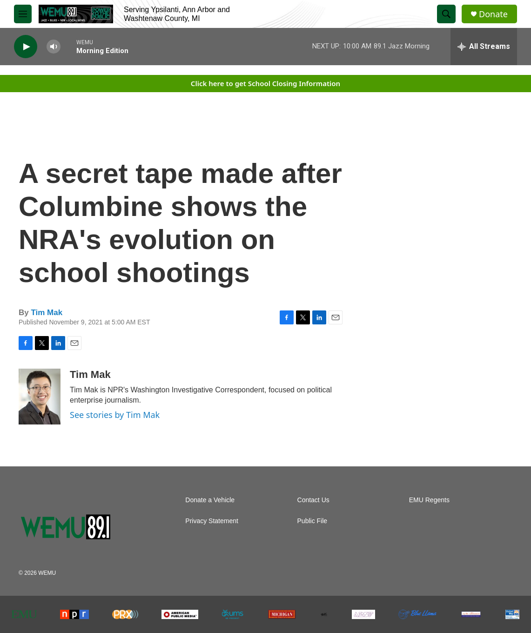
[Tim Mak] (39, 396)
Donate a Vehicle (210, 500)
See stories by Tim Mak (115, 414)
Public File (312, 521)
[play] (25, 46)
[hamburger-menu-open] (23, 14)
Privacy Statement (211, 521)
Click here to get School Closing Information (265, 83)
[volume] (53, 46)
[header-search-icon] (446, 14)
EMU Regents (429, 500)
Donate (493, 14)
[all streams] (483, 46)
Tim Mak (46, 312)
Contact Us (313, 500)
